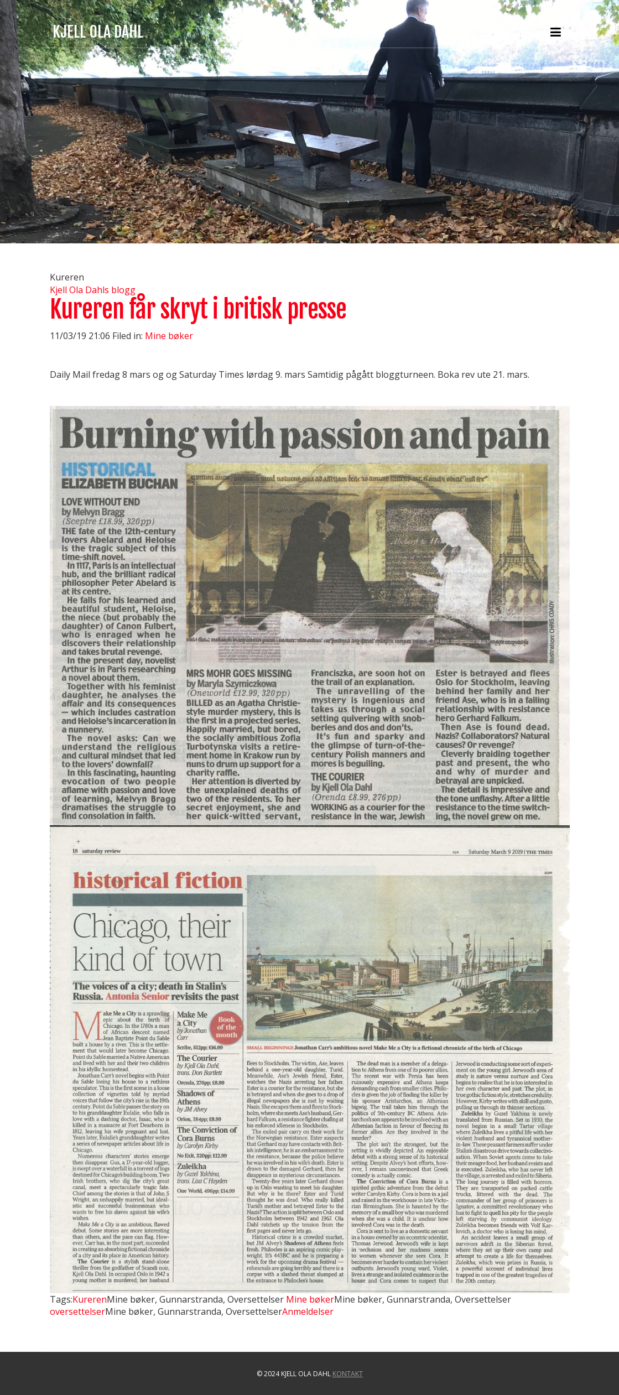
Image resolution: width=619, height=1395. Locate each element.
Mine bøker (169, 336)
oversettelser (77, 1311)
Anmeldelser (308, 1311)
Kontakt (347, 1373)
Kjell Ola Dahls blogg (93, 290)
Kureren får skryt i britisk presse (198, 309)
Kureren (89, 1299)
